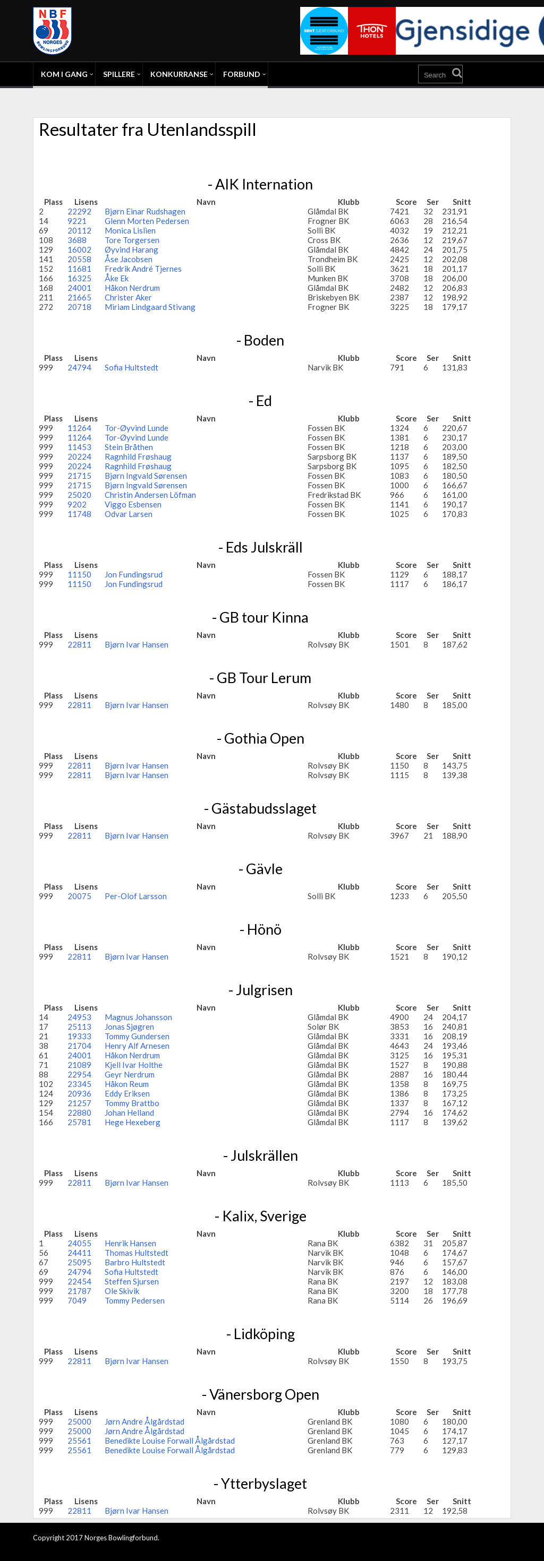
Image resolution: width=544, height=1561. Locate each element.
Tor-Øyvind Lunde (136, 428)
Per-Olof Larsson (136, 896)
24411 (79, 1252)
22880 (79, 1112)
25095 (79, 1262)
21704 (79, 1045)
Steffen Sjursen (132, 1281)
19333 (79, 1036)
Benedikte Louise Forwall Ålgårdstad (170, 1440)
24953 (79, 1017)
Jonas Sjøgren (129, 1026)
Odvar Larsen (128, 514)
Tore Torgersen (132, 240)
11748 (79, 514)
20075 (79, 896)
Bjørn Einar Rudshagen (145, 211)
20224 (79, 456)
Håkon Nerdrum (132, 287)
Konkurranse (179, 74)
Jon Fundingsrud (134, 574)
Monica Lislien (130, 230)
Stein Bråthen (129, 447)
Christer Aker (128, 297)
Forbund (241, 74)
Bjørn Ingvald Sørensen (146, 475)
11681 (79, 268)
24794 (79, 367)
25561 (79, 1440)
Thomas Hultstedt (136, 1252)
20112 (79, 230)
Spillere (119, 74)
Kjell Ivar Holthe (134, 1065)
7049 (77, 1300)
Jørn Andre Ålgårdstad (144, 1421)
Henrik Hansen (130, 1243)
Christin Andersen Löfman (150, 494)
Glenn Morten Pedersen (147, 221)
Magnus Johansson (138, 1017)
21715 (79, 475)
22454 (79, 1281)
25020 (79, 494)
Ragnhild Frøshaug (138, 456)
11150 (79, 574)
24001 (79, 287)
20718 (79, 307)
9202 (77, 504)
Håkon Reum (127, 1084)
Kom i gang (64, 74)
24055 (79, 1243)
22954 (79, 1074)
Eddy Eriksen (127, 1093)
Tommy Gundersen (137, 1036)
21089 (79, 1065)
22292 (79, 211)
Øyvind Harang (131, 249)
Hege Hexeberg (132, 1122)
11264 (79, 428)
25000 (79, 1421)
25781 (79, 1122)
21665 (79, 297)
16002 (79, 249)
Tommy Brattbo (132, 1103)
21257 (79, 1103)
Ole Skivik (122, 1291)
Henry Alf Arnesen (137, 1045)
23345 (79, 1084)
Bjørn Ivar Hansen (136, 644)
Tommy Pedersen (135, 1300)
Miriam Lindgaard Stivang (150, 307)
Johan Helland (129, 1112)
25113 (79, 1026)
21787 (79, 1291)
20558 (79, 259)
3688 (77, 240)
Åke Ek (117, 278)
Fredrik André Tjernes (143, 268)
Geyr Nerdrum (130, 1074)
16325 (79, 278)
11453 (79, 447)
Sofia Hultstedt (131, 367)
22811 (79, 644)
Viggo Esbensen (133, 504)
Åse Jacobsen (128, 259)
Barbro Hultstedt (135, 1262)
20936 (79, 1093)
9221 (77, 221)
